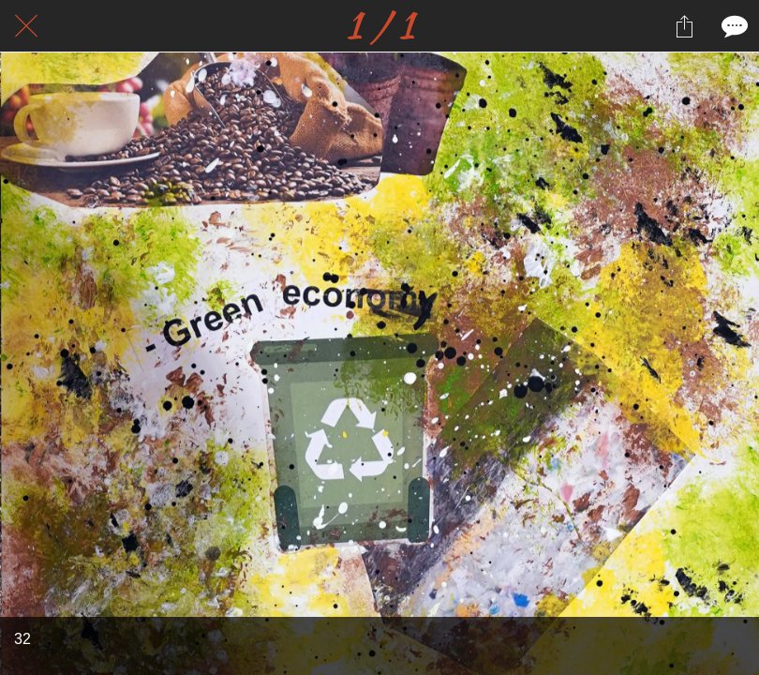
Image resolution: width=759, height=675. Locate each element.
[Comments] (732, 26)
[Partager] (684, 26)
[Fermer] (26, 26)
